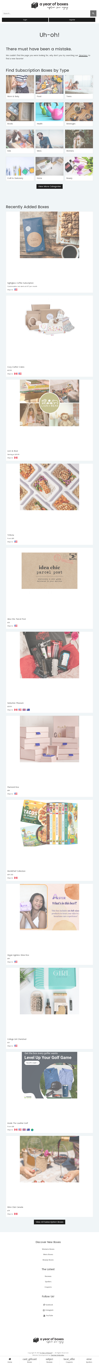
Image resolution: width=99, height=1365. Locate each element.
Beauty (69, 178)
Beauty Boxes (48, 1260)
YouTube (48, 1315)
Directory (83, 55)
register (72, 20)
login (25, 20)
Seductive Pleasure (15, 703)
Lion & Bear (12, 451)
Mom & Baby (13, 96)
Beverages (71, 123)
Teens (69, 96)
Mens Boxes (48, 1254)
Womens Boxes (48, 1249)
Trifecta (10, 535)
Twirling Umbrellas (57, 1355)
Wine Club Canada (15, 1207)
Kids (9, 151)
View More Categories (49, 186)
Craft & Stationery (15, 178)
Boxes (30, 1360)
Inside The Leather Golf (17, 1123)
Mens (39, 151)
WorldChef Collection (16, 871)
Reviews (49, 1360)
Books (10, 123)
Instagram (48, 1310)
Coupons (69, 1360)
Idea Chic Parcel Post (16, 619)
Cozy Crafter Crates (15, 367)
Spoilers (89, 1360)
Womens (70, 151)
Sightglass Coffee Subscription (20, 283)
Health (39, 123)
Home (10, 1360)
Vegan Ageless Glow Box (18, 955)
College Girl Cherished (16, 1039)
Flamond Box (13, 787)
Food (39, 96)
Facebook (48, 1305)
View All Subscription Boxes (49, 1221)
